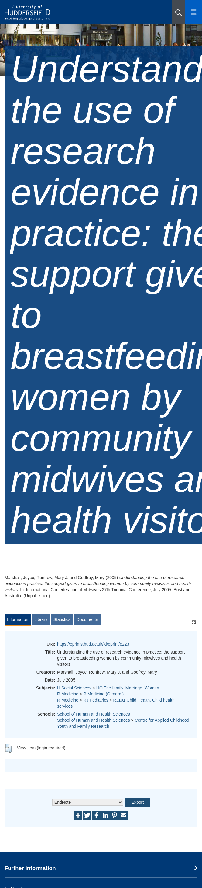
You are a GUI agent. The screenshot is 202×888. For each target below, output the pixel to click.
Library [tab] (40, 619)
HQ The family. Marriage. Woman (127, 687)
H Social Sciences (74, 687)
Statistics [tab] (61, 619)
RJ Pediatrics (95, 700)
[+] (193, 622)
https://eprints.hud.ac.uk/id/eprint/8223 (93, 644)
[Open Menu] (193, 12)
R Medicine (67, 694)
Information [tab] (17, 619)
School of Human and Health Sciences (93, 714)
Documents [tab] (87, 619)
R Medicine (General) (103, 694)
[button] (178, 12)
